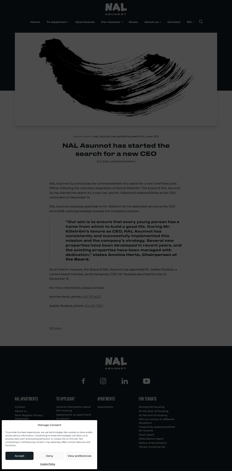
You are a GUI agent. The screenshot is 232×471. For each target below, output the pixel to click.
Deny (49, 456)
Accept (19, 456)
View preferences (79, 456)
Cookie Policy (47, 464)
